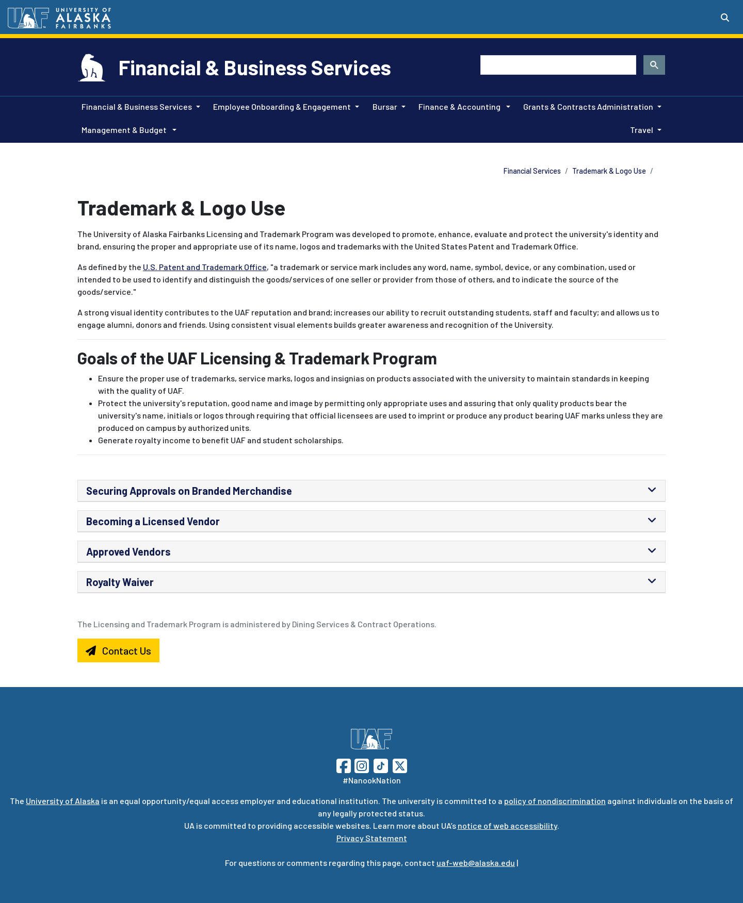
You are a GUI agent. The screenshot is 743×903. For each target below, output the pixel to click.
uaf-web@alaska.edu (476, 862)
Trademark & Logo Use (609, 170)
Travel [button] (641, 130)
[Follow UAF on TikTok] (380, 765)
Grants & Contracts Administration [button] (588, 106)
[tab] (371, 490)
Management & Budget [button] (125, 130)
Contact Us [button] (118, 650)
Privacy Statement (371, 838)
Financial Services (532, 170)
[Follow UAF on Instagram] (360, 765)
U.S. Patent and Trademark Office (205, 267)
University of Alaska (63, 801)
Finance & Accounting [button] (460, 106)
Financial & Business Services (255, 67)
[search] (557, 65)
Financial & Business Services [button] (137, 106)
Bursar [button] (385, 106)
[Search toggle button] (725, 17)
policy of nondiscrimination (555, 801)
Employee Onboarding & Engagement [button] (282, 106)
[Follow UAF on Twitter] (400, 765)
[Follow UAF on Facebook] (343, 765)
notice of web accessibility (507, 825)
